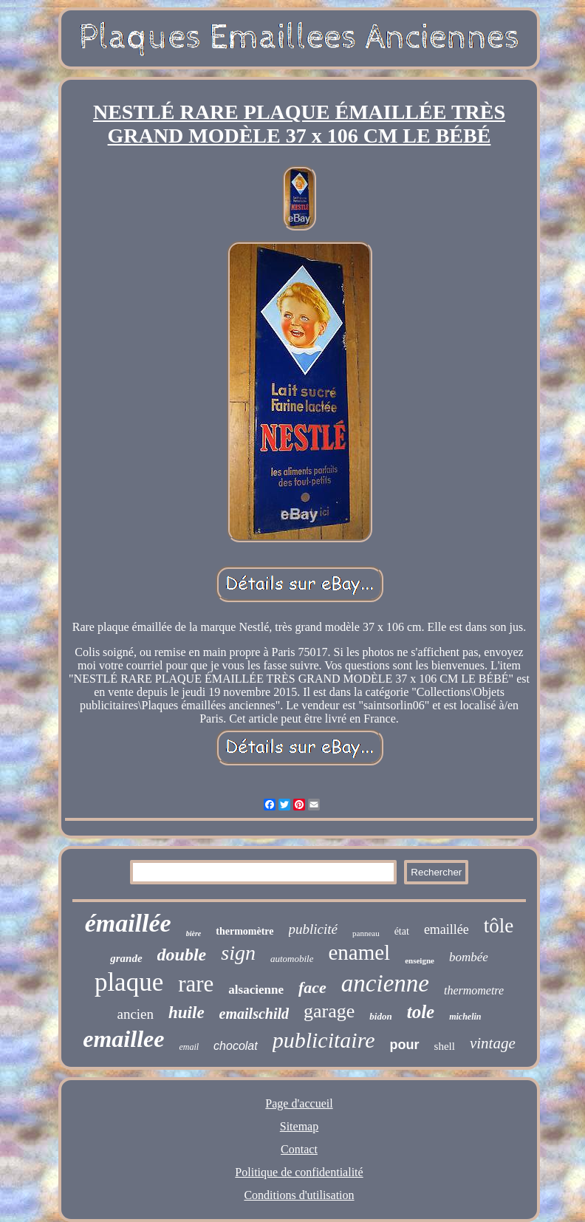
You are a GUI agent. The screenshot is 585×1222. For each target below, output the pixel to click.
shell (444, 1046)
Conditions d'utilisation (299, 1195)
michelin (465, 1016)
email (189, 1047)
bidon (380, 1016)
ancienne (385, 983)
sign (238, 952)
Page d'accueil (298, 1103)
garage (329, 1011)
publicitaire (324, 1040)
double (182, 954)
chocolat (235, 1046)
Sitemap (299, 1126)
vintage (493, 1043)
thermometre (474, 990)
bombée (468, 957)
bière (194, 933)
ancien (135, 1014)
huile (186, 1012)
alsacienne (256, 990)
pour (405, 1044)
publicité (313, 929)
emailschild (254, 1014)
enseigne (419, 960)
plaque (129, 982)
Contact (299, 1149)
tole (421, 1012)
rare (195, 984)
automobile (292, 958)
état (401, 931)
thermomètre (244, 931)
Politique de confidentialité (299, 1172)
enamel (359, 952)
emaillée (446, 929)
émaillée (128, 923)
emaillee (123, 1038)
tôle (499, 926)
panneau (366, 933)
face (312, 987)
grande (126, 958)
